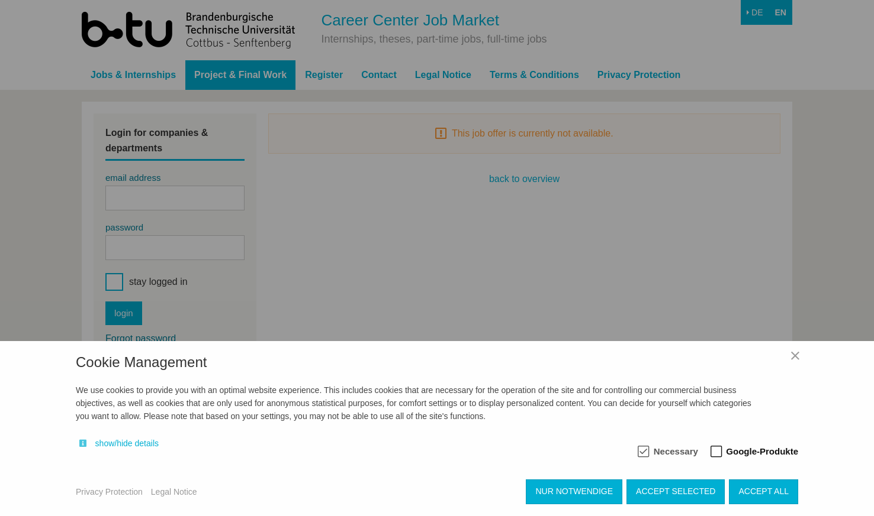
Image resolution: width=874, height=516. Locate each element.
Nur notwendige (574, 491)
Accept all (763, 491)
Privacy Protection (109, 491)
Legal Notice (174, 491)
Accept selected (675, 491)
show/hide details (127, 443)
